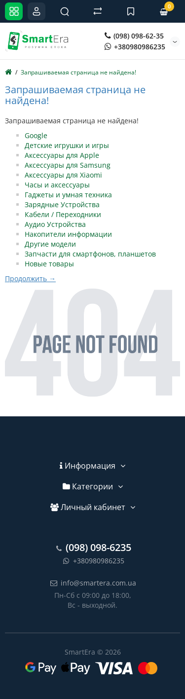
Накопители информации (68, 234)
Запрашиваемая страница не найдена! (78, 72)
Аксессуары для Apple (62, 155)
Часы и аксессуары (57, 184)
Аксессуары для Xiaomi (63, 175)
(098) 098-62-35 (134, 35)
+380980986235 (135, 46)
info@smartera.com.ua (92, 583)
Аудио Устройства (55, 224)
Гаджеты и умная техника (68, 194)
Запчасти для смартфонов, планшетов (90, 253)
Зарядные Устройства (62, 204)
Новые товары (49, 263)
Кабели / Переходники (63, 214)
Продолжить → (30, 278)
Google (36, 135)
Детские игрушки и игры (67, 145)
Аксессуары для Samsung (68, 165)
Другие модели (50, 244)
